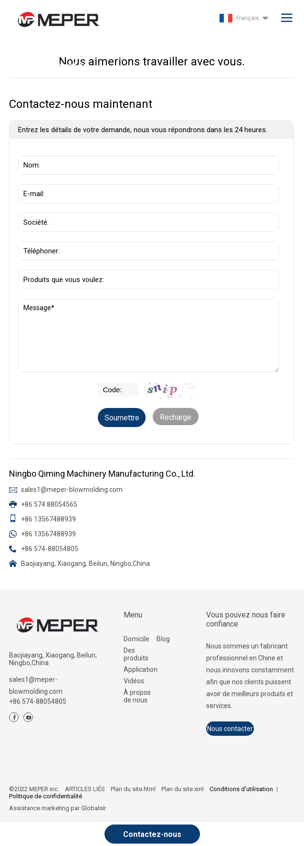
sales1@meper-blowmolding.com (72, 489)
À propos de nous (137, 696)
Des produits (136, 654)
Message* (148, 336)
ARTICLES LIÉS (85, 789)
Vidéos (134, 681)
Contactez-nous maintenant (152, 837)
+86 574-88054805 (49, 549)
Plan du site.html (133, 789)
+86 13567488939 (48, 519)
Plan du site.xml (182, 789)
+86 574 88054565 (49, 504)
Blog (163, 639)
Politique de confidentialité (45, 796)
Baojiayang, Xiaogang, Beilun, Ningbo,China (85, 563)
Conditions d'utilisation (241, 789)
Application (140, 669)
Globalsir (93, 808)
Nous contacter (230, 728)
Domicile (136, 639)
